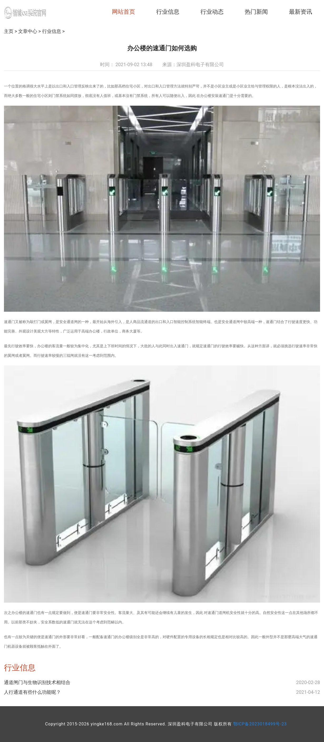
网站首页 (123, 11)
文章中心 (27, 31)
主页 (8, 31)
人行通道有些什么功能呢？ (32, 692)
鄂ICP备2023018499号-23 (260, 723)
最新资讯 (300, 11)
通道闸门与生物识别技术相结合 (37, 682)
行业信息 (167, 11)
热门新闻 (256, 11)
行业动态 (212, 11)
